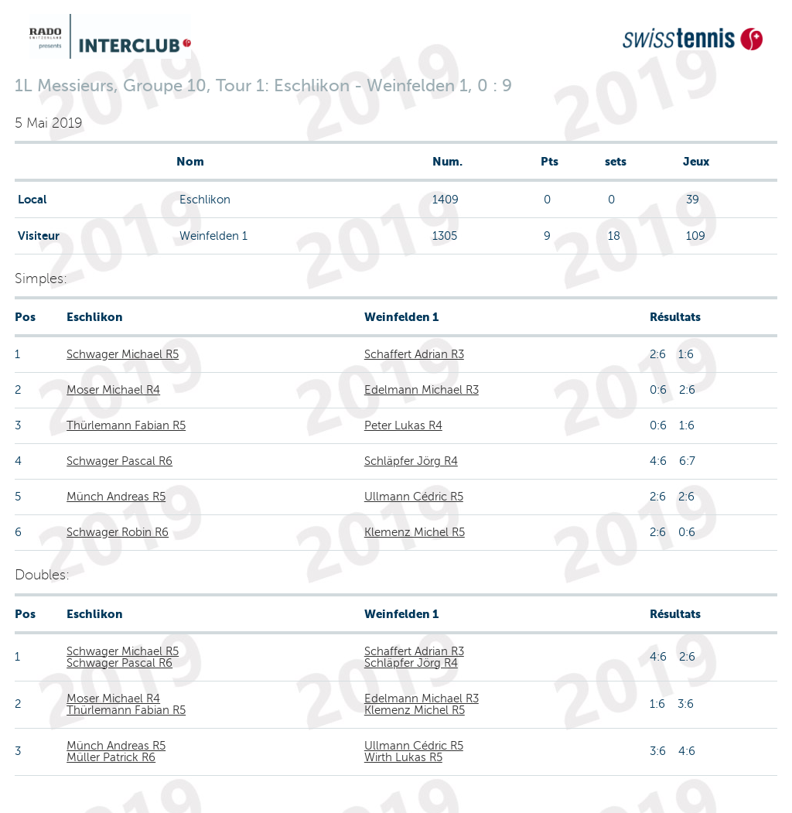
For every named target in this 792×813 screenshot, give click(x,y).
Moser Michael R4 (113, 390)
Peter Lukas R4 (403, 425)
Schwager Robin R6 (118, 532)
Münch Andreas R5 (116, 496)
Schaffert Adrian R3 (414, 354)
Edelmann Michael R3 (421, 390)
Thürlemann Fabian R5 (126, 425)
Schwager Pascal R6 (119, 461)
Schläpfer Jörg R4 (411, 461)
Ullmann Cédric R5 (413, 496)
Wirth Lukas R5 (403, 757)
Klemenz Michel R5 (414, 532)
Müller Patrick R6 (111, 757)
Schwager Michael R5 (123, 354)
